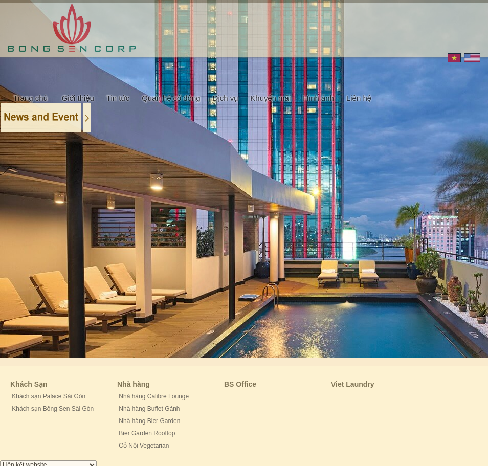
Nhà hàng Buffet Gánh (148, 408)
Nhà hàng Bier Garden (148, 421)
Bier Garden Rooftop (146, 433)
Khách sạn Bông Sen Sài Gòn (52, 408)
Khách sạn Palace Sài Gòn (47, 396)
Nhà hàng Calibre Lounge (153, 396)
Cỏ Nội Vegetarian (143, 445)
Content (47, 117)
